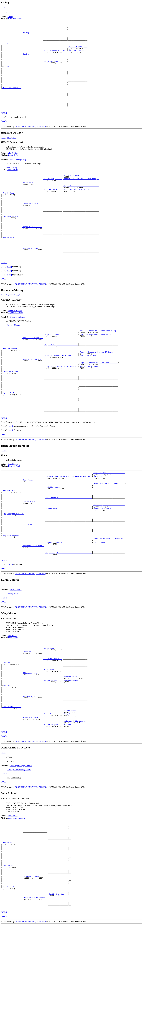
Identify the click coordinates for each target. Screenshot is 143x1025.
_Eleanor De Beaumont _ (32, 398)
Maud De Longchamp (18, 176)
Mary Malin (9, 761)
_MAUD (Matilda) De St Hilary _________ (81, 209)
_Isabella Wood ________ (33, 557)
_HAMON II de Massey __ (32, 373)
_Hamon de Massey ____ (11, 386)
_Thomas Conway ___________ (75, 791)
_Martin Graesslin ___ (58, 992)
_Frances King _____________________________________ (68, 566)
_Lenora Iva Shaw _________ (55, 68)
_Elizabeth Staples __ (11, 598)
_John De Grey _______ (52, 196)
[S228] (9, 300)
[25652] (4, 329)
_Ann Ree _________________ (75, 808)
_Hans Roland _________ (12, 930)
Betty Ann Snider (14, 19)
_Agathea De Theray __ (11, 439)
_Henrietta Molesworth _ (33, 611)
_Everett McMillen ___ (77, 51)
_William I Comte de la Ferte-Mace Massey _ (98, 364)
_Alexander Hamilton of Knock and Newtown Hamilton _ (68, 527)
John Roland (9, 958)
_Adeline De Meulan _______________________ (98, 394)
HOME (4, 138)
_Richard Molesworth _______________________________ (68, 606)
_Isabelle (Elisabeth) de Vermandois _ (61, 407)
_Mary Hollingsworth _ (52, 808)
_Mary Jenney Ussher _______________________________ (68, 619)
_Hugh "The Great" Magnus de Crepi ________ (98, 403)
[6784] (3, 836)
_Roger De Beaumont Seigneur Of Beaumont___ (98, 390)
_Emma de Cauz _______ (11, 267)
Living (10, 17)
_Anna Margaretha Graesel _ (35, 996)
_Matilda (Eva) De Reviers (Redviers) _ (81, 196)
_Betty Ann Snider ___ (11, 100)
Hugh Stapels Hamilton (14, 572)
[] (4, 134)
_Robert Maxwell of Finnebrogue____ (109, 536)
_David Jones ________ (52, 742)
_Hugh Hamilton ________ (33, 532)
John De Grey (13, 170)
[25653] (11, 329)
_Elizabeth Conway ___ (32, 799)
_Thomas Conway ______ (52, 795)
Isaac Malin (12, 703)
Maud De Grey (12, 186)
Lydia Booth (13, 705)
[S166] (9, 308)
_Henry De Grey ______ (32, 201)
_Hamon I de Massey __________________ (61, 369)
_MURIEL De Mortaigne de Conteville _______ (98, 369)
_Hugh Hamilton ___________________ (109, 523)
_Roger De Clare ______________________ (81, 205)
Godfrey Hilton (12, 661)
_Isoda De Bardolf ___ (32, 226)
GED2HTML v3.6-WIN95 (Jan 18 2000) (30, 143)
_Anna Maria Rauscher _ (12, 983)
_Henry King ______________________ (109, 562)
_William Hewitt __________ (75, 750)
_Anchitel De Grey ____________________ (81, 192)
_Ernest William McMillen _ (55, 56)
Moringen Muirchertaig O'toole (19, 853)
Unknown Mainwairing (18, 350)
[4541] (3, 154)
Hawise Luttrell (15, 657)
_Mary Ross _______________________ (109, 527)
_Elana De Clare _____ (52, 209)
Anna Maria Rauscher (16, 901)
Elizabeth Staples (14, 516)
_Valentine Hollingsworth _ (75, 803)
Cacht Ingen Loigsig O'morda (21, 849)
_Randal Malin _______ (52, 716)
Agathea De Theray (15, 346)
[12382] (4, 501)
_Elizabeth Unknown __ (52, 729)
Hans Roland (13, 899)
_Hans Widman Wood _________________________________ (68, 553)
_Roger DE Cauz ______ (32, 254)
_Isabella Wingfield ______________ (109, 566)
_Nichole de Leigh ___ (32, 280)
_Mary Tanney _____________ (75, 795)
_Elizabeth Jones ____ (32, 746)
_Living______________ (32, 34)
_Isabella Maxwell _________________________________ (68, 540)
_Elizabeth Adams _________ (75, 754)
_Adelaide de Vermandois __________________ (98, 407)
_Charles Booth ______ (32, 774)
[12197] (4, 8)
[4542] (9, 154)
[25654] (17, 329)
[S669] (10, 476)
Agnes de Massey (13, 359)
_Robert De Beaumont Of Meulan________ (61, 394)
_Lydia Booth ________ (11, 786)
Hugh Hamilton (14, 514)
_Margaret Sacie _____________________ (61, 381)
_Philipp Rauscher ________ (35, 970)
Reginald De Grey (12, 241)
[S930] (10, 631)
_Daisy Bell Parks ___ (77, 56)
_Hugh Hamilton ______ (11, 545)
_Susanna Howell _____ (52, 754)
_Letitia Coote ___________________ (109, 606)
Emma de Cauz (14, 172)
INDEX (4, 130)
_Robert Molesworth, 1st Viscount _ (109, 602)
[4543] (14, 154)
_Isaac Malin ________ (32, 720)
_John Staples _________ (33, 585)
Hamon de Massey (15, 344)
